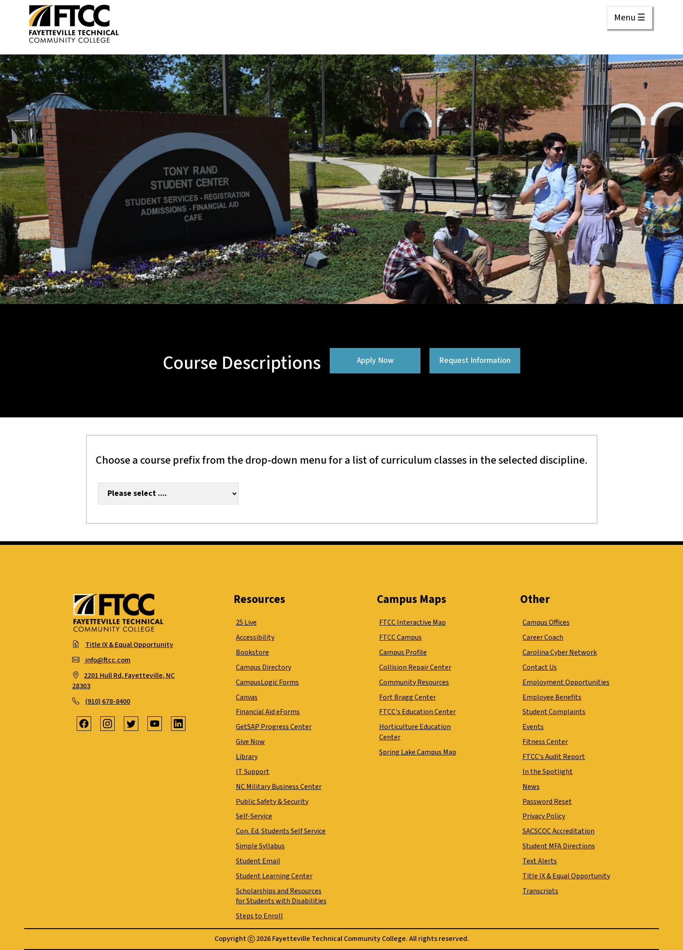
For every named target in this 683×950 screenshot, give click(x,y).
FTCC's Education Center (417, 712)
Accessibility (255, 637)
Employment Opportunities (566, 682)
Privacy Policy (543, 816)
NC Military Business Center (279, 787)
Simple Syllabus (260, 846)
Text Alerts (539, 861)
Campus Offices (546, 622)
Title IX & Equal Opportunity (129, 645)
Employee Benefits (551, 697)
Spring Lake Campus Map (417, 752)
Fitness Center (545, 742)
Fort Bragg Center (407, 697)
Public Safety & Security (272, 802)
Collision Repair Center (415, 667)
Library (247, 757)
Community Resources (414, 682)
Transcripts (540, 891)
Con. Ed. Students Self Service (281, 831)
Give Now (250, 742)
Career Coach (542, 637)
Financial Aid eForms (268, 712)
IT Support (252, 772)
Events (533, 727)
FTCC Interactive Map (412, 622)
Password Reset (547, 802)
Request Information (475, 360)
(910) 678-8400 (107, 701)
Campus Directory (263, 667)
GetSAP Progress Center (274, 727)
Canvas (247, 697)
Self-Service (254, 816)
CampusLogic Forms (267, 682)
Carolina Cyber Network (559, 652)
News (531, 787)
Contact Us (539, 667)
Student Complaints (553, 712)
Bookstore (252, 652)
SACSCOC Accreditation (558, 831)
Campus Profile (403, 652)
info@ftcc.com (107, 660)
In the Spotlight (547, 772)
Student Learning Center (274, 876)
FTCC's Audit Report (553, 757)
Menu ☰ (629, 17)
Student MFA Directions (558, 846)
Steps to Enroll (259, 916)
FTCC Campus (400, 637)
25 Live (246, 622)
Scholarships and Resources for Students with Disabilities (281, 896)
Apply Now (375, 360)
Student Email (258, 861)
